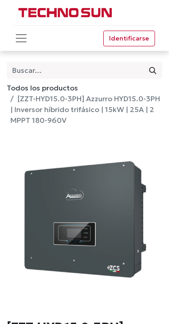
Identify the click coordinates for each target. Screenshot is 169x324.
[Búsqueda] (152, 70)
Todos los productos (42, 87)
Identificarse (129, 38)
